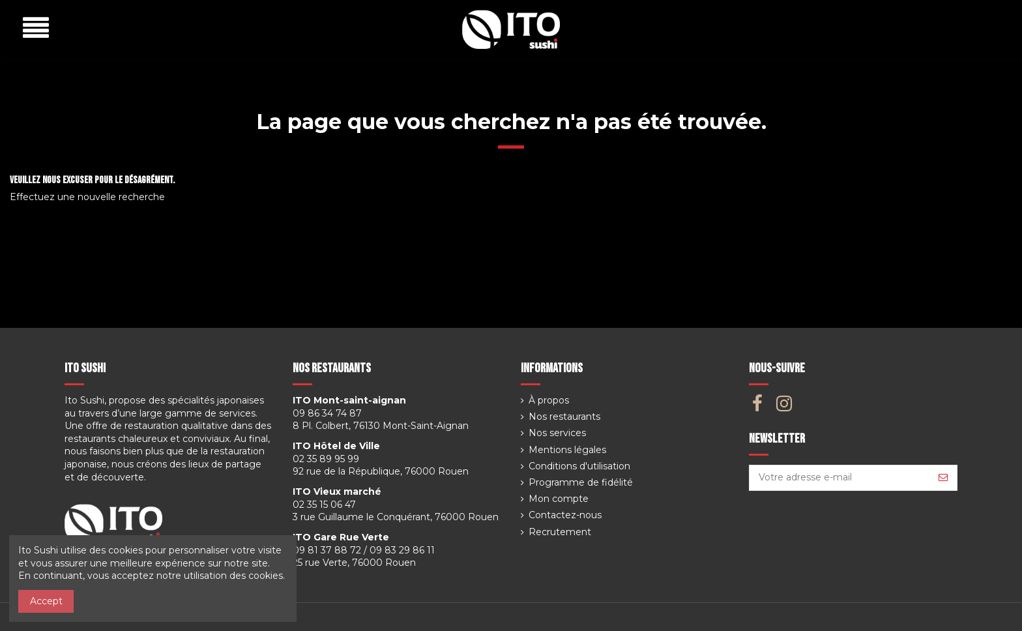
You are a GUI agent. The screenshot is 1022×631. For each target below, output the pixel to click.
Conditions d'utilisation (579, 466)
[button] (36, 29)
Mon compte (559, 499)
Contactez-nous (565, 515)
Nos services (557, 433)
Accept (46, 601)
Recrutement (560, 532)
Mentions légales (567, 450)
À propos (549, 400)
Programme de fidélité (581, 482)
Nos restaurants (564, 416)
